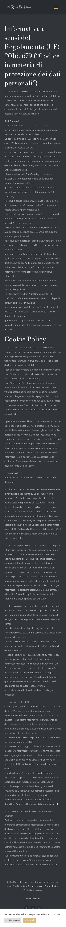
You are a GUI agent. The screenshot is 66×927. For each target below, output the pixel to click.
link (56, 804)
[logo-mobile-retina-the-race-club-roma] (18, 3)
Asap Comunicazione (33, 886)
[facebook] (26, 908)
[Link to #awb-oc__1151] (56, 7)
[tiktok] (39, 908)
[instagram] (33, 908)
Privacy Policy (51, 886)
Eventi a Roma (33, 898)
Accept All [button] (29, 920)
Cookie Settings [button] (12, 920)
